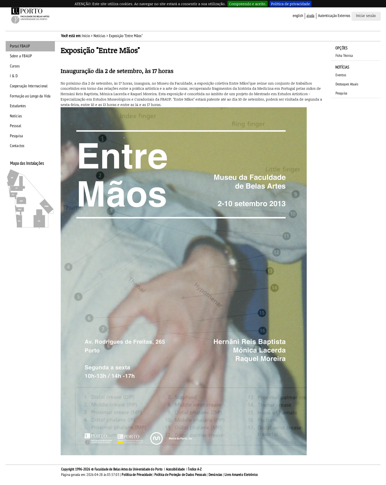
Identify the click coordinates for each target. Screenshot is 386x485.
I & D (14, 76)
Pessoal (15, 125)
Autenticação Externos (334, 15)
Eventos (341, 75)
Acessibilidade (175, 469)
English (298, 15)
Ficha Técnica (344, 55)
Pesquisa (16, 136)
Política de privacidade (290, 3)
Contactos (17, 145)
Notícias (99, 35)
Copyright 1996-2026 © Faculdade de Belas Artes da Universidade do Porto (111, 469)
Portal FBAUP (20, 46)
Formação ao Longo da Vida (30, 96)
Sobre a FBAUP (21, 56)
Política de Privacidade (137, 474)
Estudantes (18, 106)
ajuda (310, 15)
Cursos (15, 66)
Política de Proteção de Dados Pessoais (180, 474)
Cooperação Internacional (29, 86)
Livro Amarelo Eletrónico (241, 474)
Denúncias (215, 474)
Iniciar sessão (366, 15)
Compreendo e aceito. (247, 3)
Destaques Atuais (347, 84)
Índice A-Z (195, 469)
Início (86, 35)
